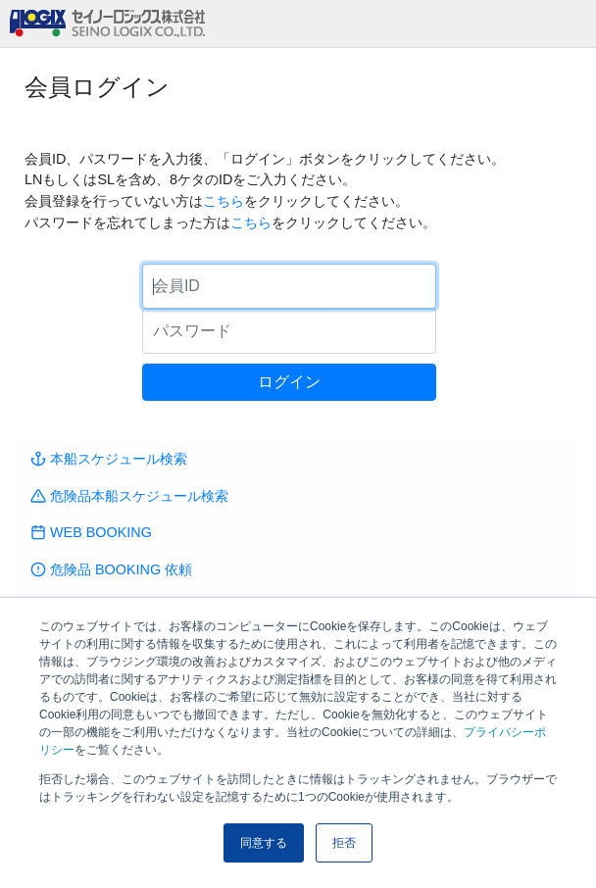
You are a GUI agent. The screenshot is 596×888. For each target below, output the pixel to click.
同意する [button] (263, 843)
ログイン (289, 381)
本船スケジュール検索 (108, 459)
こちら (223, 201)
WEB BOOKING (91, 532)
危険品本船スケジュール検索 (129, 496)
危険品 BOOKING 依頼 (111, 569)
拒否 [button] (344, 843)
